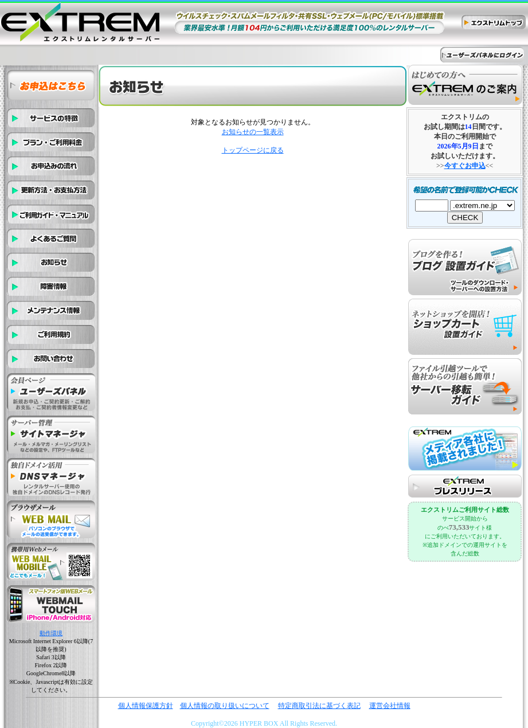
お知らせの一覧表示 (253, 132)
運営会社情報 (389, 706)
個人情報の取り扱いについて (224, 706)
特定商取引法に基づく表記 (319, 706)
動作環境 (51, 633)
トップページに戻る (253, 150)
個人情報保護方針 (145, 706)
